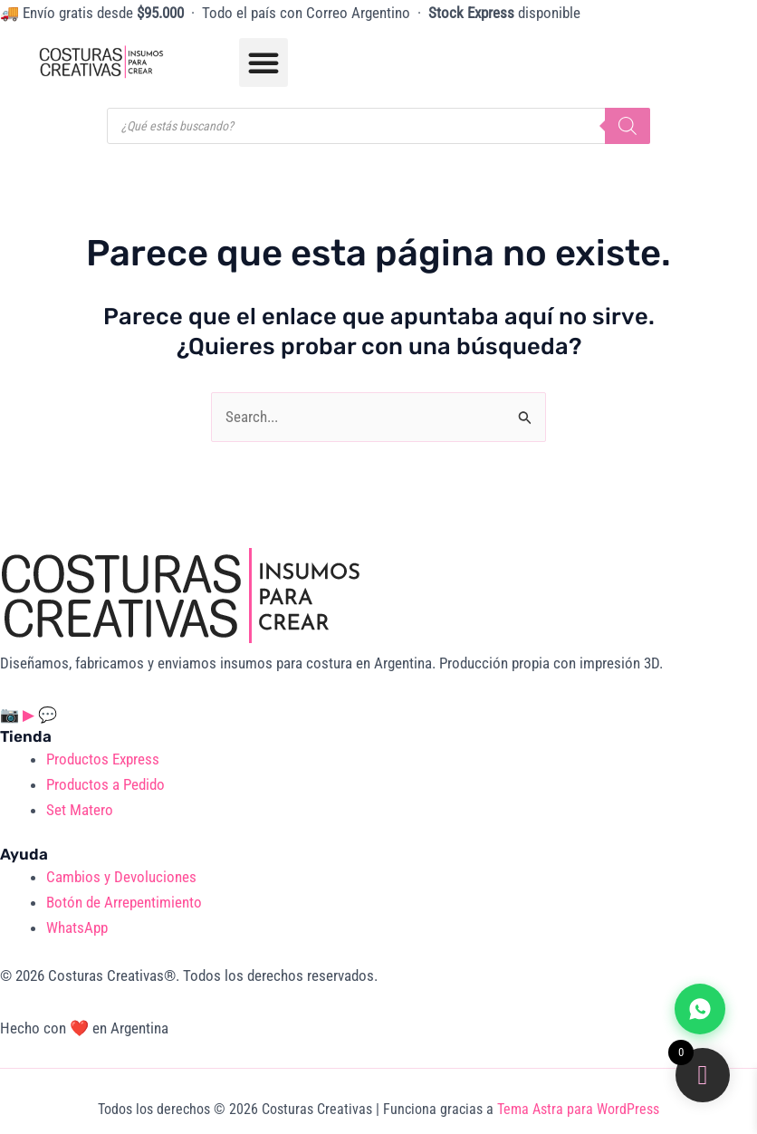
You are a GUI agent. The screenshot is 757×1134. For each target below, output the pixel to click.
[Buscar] (627, 126)
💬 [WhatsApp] (47, 715)
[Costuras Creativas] (181, 594)
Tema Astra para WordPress (578, 1109)
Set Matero (79, 810)
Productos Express (102, 759)
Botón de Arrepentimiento (124, 902)
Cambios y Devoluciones (121, 877)
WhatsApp (77, 927)
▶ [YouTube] (30, 715)
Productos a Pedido (105, 784)
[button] (263, 62)
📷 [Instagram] (11, 715)
